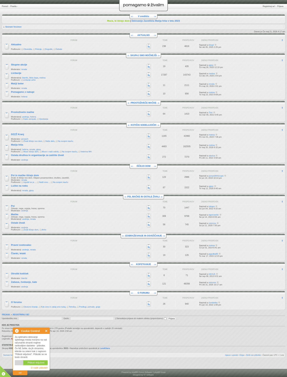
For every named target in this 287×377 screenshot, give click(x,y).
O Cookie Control (16, 331)
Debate (59, 49)
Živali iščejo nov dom (32, 141)
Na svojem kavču (65, 141)
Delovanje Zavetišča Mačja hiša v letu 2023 (156, 20)
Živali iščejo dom (30, 230)
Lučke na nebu (19, 185)
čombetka (213, 302)
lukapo (212, 206)
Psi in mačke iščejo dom (25, 175)
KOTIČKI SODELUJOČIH (143, 125)
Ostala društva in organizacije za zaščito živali (37, 155)
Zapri (46, 331)
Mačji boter (17, 83)
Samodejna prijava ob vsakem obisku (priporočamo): (141, 318)
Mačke (14, 214)
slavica (212, 156)
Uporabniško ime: (10, 318)
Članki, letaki (18, 253)
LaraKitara (105, 348)
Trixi (211, 112)
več (20, 373)
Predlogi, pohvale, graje (89, 307)
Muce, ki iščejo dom (118, 20)
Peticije (38, 49)
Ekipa (242, 355)
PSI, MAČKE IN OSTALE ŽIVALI (143, 196)
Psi (13, 206)
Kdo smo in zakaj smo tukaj (53, 307)
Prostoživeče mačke (22, 112)
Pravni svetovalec (21, 245)
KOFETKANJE (143, 264)
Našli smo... (44, 182)
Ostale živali (18, 222)
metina (42, 78)
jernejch (24, 139)
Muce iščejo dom (31, 151)
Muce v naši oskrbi (50, 151)
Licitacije (16, 73)
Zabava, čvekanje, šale (24, 282)
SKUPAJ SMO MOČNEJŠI (143, 55)
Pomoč (5, 6)
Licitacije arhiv (29, 80)
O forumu (16, 302)
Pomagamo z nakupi (22, 92)
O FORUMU (143, 293)
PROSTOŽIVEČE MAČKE (143, 103)
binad (211, 45)
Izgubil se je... (29, 182)
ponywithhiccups (216, 176)
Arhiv (44, 230)
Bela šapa (33, 78)
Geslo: (66, 318)
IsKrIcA (212, 274)
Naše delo (50, 141)
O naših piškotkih (39, 368)
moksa (212, 92)
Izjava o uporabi (231, 355)
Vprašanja (43, 119)
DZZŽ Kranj (17, 134)
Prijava (280, 6)
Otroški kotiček (19, 273)
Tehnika (72, 307)
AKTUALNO (143, 35)
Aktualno (16, 44)
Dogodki (48, 49)
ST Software (149, 375)
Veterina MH (86, 151)
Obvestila (27, 49)
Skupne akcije (19, 64)
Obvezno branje (30, 307)
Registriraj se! (269, 6)
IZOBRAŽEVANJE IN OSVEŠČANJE (143, 235)
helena (24, 96)
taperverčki (214, 215)
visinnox (212, 223)
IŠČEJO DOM (143, 166)
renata (24, 69)
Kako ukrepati (29, 119)
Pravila (13, 6)
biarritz (25, 78)
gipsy (211, 65)
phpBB (134, 372)
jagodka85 (213, 254)
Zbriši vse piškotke (253, 355)
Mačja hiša (17, 144)
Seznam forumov (13, 27)
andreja (25, 117)
